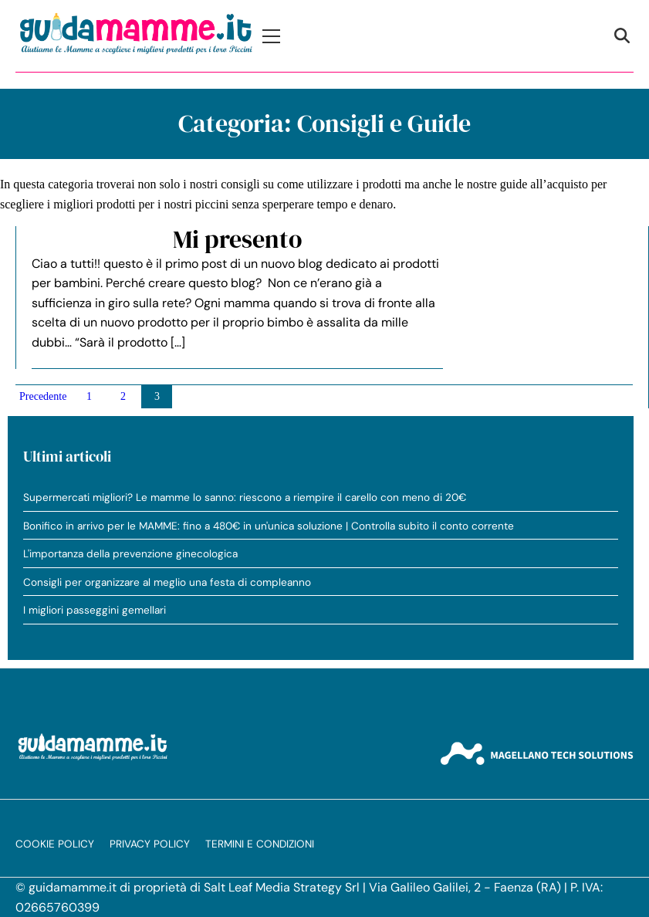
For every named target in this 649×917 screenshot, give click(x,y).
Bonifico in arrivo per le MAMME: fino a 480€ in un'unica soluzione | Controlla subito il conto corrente (268, 526)
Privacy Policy (150, 844)
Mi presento (237, 239)
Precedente (42, 396)
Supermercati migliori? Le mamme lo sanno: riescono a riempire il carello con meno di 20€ (244, 497)
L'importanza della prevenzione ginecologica (130, 553)
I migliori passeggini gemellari (94, 610)
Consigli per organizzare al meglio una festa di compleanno (167, 582)
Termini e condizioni (259, 844)
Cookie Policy (54, 844)
